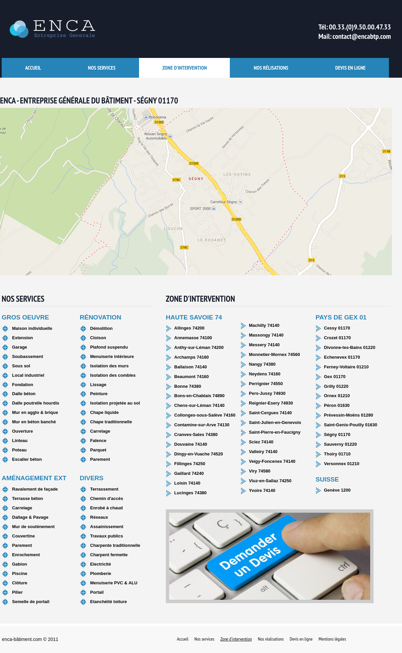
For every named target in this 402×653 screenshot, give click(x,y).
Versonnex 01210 (341, 463)
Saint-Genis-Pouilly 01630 (350, 424)
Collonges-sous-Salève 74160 (205, 415)
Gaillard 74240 (189, 473)
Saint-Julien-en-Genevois (275, 422)
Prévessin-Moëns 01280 (348, 415)
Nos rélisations (271, 67)
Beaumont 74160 (191, 376)
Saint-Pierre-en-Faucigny (274, 432)
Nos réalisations (271, 639)
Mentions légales (332, 639)
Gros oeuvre (25, 317)
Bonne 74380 (187, 386)
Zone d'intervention (184, 67)
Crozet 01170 (337, 337)
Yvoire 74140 (262, 490)
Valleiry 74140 (263, 451)
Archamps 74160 (191, 357)
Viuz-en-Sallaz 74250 (270, 480)
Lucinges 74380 (190, 492)
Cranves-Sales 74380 (195, 434)
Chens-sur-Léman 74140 (199, 405)
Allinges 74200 (189, 328)
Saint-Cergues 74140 (270, 412)
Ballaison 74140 (190, 366)
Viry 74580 (259, 471)
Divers (92, 478)
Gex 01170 (334, 376)
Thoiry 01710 (337, 453)
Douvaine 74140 (190, 444)
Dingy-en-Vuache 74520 (198, 453)
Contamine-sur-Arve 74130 (201, 424)
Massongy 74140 (266, 335)
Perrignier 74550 (266, 383)
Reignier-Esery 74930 (271, 403)
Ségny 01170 (337, 434)
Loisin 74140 (187, 483)
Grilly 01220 (336, 386)
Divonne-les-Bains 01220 (349, 347)
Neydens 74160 (264, 373)
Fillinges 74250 (189, 463)
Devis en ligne (350, 67)
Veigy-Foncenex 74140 (272, 461)
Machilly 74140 (264, 325)
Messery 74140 (264, 344)
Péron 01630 (337, 405)
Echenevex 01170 (342, 357)
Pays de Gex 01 (341, 317)
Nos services (102, 67)
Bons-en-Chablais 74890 (199, 395)
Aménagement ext (34, 478)
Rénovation (100, 317)
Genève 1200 (337, 490)
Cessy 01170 (337, 328)
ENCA (48, 29)
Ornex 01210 (337, 395)
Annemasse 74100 (193, 337)
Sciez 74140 (261, 441)
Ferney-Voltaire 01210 (346, 366)
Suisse (327, 479)
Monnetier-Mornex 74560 (274, 354)
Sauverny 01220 (340, 444)
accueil (33, 67)
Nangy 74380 (262, 364)
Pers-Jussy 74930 (267, 393)
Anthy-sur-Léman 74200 (198, 347)
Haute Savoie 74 (194, 317)
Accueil (182, 639)
